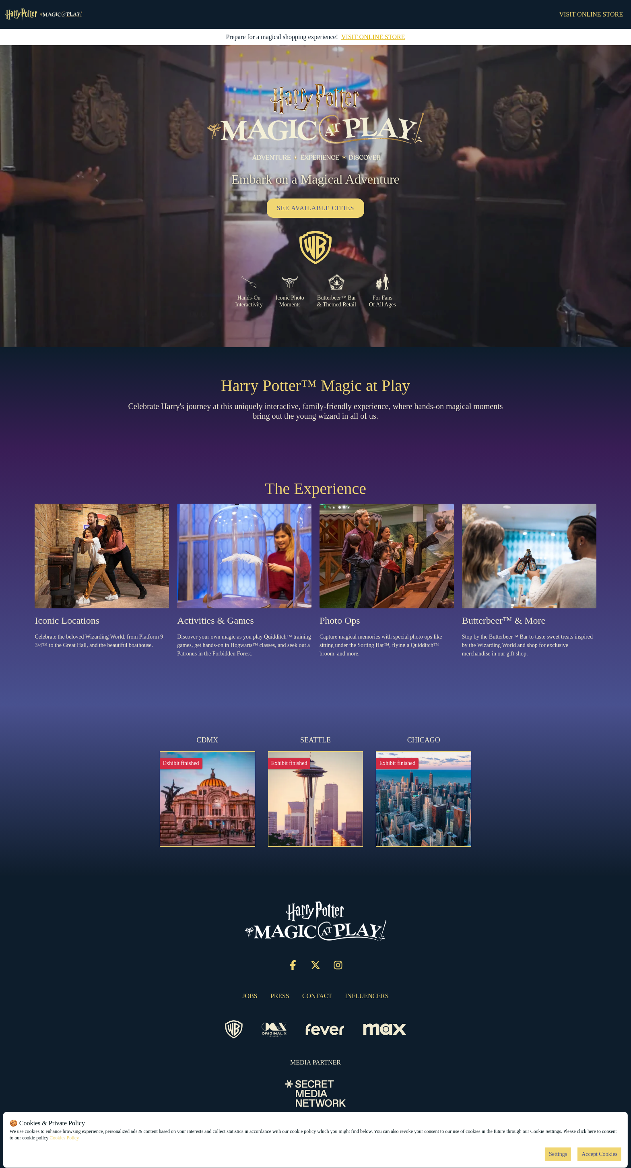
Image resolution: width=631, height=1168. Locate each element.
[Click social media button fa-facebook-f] (293, 966)
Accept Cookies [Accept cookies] (599, 1154)
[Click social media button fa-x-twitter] (315, 966)
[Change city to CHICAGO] (423, 791)
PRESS (279, 995)
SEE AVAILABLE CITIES (316, 208)
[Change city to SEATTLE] (315, 791)
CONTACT (317, 995)
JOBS (249, 995)
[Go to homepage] (43, 14)
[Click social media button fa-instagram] (338, 966)
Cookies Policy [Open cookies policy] (64, 1138)
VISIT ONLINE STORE (591, 14)
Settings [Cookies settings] (558, 1154)
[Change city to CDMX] (207, 791)
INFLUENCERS (366, 995)
